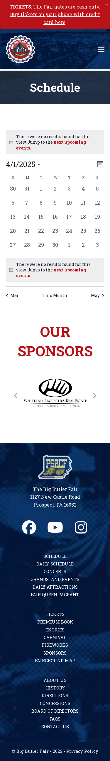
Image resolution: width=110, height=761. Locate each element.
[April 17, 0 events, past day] (69, 220)
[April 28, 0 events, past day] (27, 248)
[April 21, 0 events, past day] (27, 234)
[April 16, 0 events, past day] (55, 220)
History (55, 688)
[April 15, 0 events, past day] (41, 220)
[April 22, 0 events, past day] (41, 234)
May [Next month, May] (97, 295)
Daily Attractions (55, 587)
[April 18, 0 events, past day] (83, 220)
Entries (55, 630)
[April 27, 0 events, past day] (13, 248)
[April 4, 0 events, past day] (83, 192)
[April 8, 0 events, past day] (41, 206)
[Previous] (16, 396)
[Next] (94, 396)
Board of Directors (55, 711)
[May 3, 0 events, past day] (97, 248)
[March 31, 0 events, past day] (27, 192)
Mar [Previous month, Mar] (12, 295)
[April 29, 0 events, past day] (41, 248)
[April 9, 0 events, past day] (55, 206)
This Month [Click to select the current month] (55, 295)
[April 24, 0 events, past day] (69, 234)
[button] (101, 49)
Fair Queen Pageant (55, 594)
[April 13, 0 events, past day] (13, 220)
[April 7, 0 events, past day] (27, 206)
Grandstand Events (55, 579)
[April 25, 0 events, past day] (83, 234)
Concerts (55, 571)
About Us (55, 680)
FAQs (55, 719)
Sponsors (55, 653)
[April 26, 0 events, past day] (97, 234)
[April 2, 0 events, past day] (55, 192)
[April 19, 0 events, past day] (97, 220)
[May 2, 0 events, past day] (83, 248)
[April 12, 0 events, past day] (97, 206)
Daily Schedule (55, 564)
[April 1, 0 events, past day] (41, 192)
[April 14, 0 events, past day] (27, 220)
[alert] (55, 270)
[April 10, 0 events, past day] (69, 206)
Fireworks (55, 645)
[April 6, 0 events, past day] (13, 206)
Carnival (55, 637)
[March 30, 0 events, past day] (13, 192)
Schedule (55, 556)
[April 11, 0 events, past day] (83, 206)
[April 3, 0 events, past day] (69, 192)
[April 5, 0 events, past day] (97, 192)
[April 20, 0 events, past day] (13, 234)
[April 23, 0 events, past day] (55, 234)
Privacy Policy (82, 751)
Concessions (55, 703)
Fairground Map (55, 660)
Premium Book (55, 622)
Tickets (55, 614)
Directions (55, 695)
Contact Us (55, 726)
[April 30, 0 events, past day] (55, 248)
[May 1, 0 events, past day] (69, 248)
